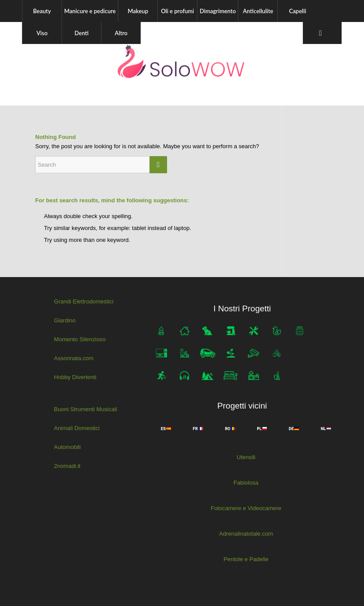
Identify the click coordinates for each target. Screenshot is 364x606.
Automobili (67, 446)
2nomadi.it (67, 465)
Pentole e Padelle (246, 558)
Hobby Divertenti (75, 376)
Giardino (65, 320)
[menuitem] (42, 11)
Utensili (246, 457)
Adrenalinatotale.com (246, 533)
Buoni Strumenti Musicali (85, 408)
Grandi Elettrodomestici (83, 301)
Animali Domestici (76, 427)
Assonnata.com (74, 357)
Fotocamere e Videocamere (246, 508)
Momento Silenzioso (80, 339)
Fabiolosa (245, 482)
